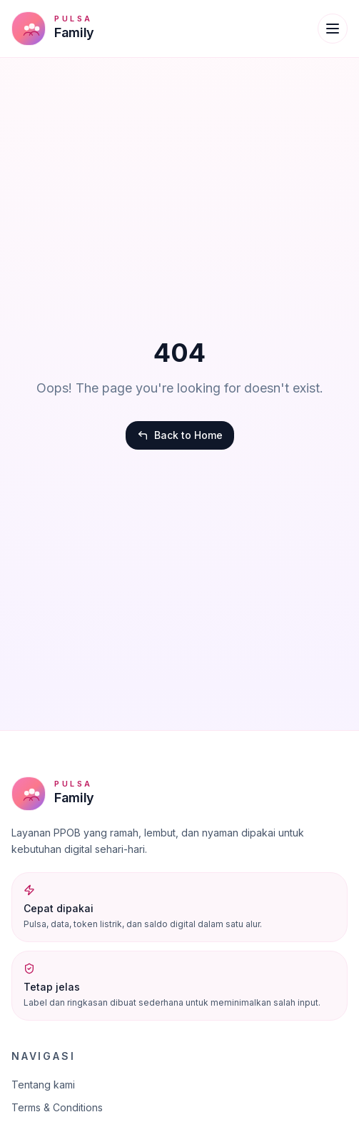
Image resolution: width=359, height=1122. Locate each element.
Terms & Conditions (57, 1107)
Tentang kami (43, 1084)
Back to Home (180, 435)
